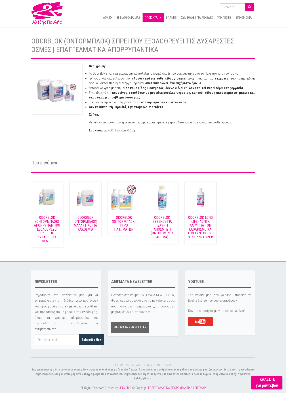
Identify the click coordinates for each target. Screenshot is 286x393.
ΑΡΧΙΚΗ (108, 17)
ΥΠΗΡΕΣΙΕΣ (224, 17)
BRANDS (171, 17)
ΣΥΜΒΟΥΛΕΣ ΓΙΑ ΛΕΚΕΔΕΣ (197, 17)
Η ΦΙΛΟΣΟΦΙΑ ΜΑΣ (128, 17)
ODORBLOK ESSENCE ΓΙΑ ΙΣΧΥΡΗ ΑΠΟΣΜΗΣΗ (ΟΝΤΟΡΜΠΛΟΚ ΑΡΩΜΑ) (162, 227)
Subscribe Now (91, 340)
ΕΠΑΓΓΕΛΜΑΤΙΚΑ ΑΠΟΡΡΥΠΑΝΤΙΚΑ (170, 388)
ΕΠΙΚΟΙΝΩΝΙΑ (244, 17)
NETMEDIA (124, 388)
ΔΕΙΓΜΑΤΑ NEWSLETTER (130, 327)
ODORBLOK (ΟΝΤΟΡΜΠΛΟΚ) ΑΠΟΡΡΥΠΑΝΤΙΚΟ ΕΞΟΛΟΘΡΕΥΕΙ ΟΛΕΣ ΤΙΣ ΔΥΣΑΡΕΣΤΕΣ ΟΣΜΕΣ (47, 229)
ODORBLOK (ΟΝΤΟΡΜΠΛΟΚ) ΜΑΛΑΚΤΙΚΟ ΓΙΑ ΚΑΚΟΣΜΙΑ (85, 223)
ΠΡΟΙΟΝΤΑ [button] (154, 19)
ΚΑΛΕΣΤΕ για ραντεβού (267, 382)
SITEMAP (200, 388)
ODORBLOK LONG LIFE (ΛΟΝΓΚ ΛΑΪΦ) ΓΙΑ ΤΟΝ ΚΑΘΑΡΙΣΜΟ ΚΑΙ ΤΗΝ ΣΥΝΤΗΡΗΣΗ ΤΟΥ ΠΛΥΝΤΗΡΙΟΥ (200, 227)
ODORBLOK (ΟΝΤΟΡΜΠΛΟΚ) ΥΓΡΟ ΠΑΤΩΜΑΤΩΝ (124, 223)
